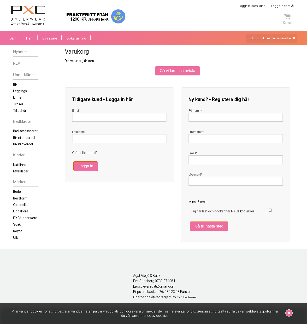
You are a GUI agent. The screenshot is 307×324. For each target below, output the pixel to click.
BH (15, 84)
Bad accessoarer (25, 131)
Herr (29, 38)
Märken (19, 182)
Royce (17, 231)
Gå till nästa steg (209, 226)
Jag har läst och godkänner (222, 211)
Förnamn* (195, 110)
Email (76, 110)
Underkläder (24, 75)
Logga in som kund (252, 6)
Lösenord (78, 132)
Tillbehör (19, 110)
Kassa (287, 19)
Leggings (20, 91)
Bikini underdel (24, 137)
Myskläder (21, 171)
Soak (17, 224)
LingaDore (20, 211)
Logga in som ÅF (283, 6)
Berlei (17, 191)
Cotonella (20, 204)
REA (16, 63)
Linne (17, 97)
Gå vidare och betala (177, 71)
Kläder (19, 155)
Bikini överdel (23, 144)
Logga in (85, 166)
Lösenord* (195, 174)
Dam (13, 38)
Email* (193, 153)
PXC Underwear (25, 218)
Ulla (15, 237)
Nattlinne (20, 164)
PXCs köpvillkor (242, 211)
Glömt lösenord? (84, 152)
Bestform (20, 198)
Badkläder (22, 122)
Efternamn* (196, 132)
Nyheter (20, 52)
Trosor (18, 104)
